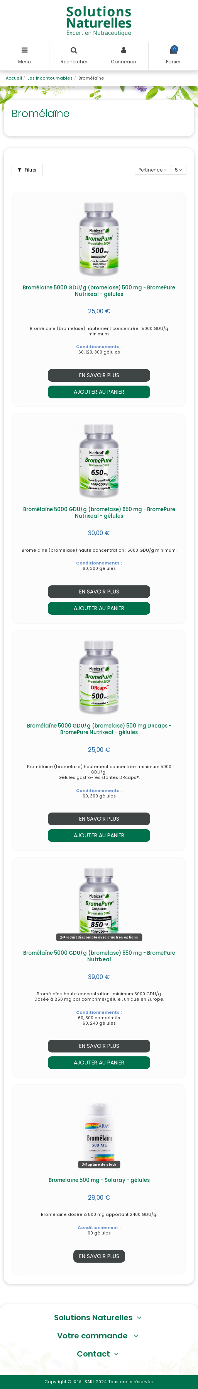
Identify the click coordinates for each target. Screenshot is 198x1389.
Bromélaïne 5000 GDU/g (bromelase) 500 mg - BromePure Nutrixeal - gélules (99, 291)
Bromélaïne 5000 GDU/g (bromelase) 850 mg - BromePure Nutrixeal (99, 956)
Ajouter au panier (99, 392)
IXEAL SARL (84, 1382)
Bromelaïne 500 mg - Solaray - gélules (99, 1180)
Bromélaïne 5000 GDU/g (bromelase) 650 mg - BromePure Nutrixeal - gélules (99, 513)
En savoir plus (99, 375)
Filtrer (27, 170)
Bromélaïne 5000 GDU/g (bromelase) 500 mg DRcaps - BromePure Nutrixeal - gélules (99, 729)
